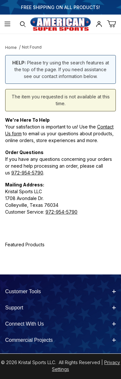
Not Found (32, 47)
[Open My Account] (99, 24)
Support (60, 307)
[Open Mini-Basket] (114, 24)
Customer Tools (60, 291)
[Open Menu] (7, 24)
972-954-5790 (27, 172)
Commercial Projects (60, 340)
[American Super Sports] (60, 23)
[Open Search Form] (22, 24)
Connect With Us (60, 324)
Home (11, 47)
